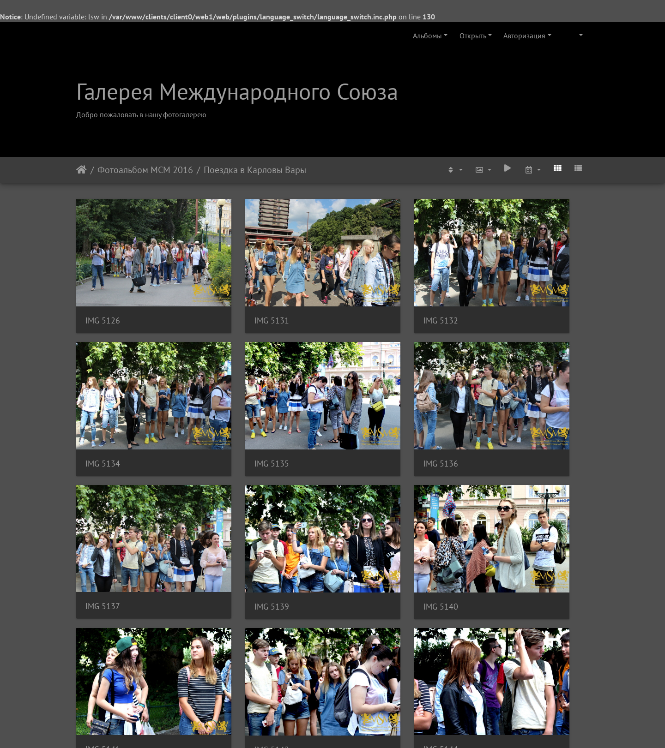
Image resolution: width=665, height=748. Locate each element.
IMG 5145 (102, 646)
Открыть (472, 35)
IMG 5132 (366, 294)
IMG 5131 (234, 294)
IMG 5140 (102, 529)
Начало (81, 170)
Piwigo (345, 728)
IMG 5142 (366, 529)
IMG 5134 (497, 294)
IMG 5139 (497, 412)
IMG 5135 (102, 412)
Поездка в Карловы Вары (255, 170)
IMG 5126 (102, 294)
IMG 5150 (366, 646)
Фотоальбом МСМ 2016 (145, 170)
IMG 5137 (366, 411)
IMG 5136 (234, 412)
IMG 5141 (234, 528)
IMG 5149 (234, 646)
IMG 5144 (497, 528)
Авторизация (524, 35)
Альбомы (427, 35)
